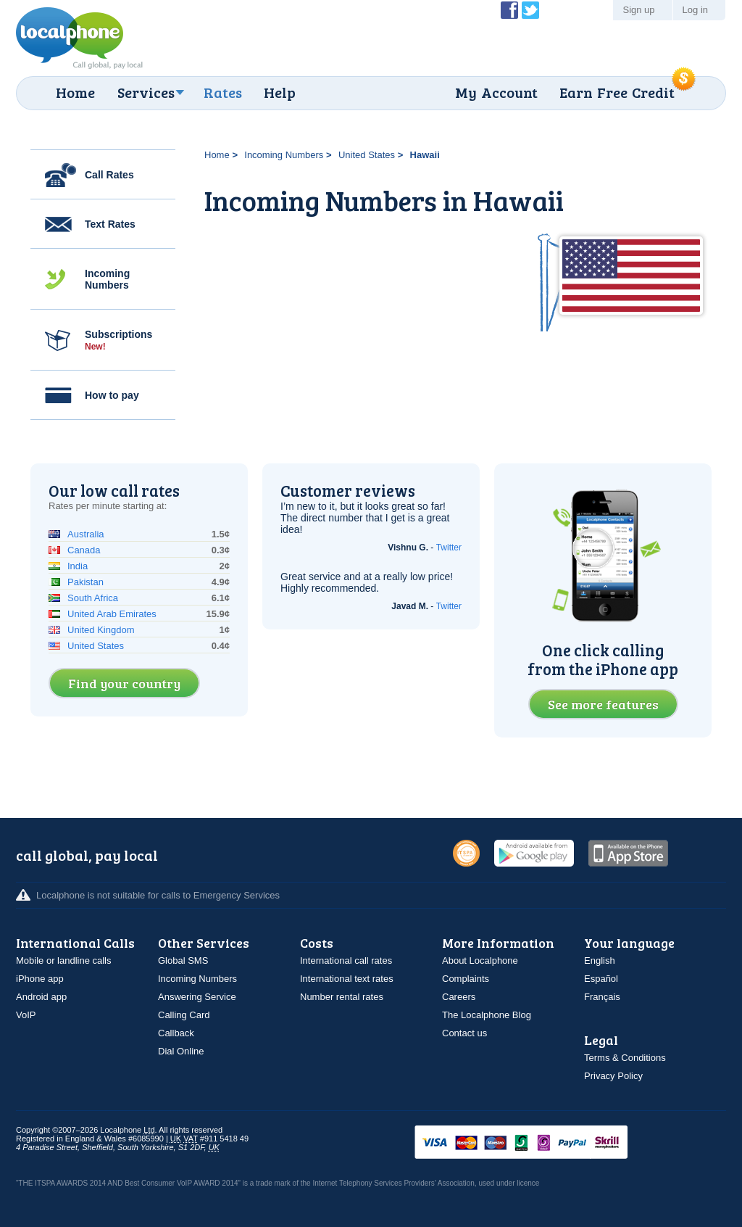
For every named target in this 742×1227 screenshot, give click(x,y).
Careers (458, 996)
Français (602, 996)
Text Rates (110, 224)
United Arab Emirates (112, 613)
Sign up (638, 9)
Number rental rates (341, 996)
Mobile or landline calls (64, 960)
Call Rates (109, 175)
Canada (84, 550)
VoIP (26, 1014)
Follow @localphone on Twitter (530, 10)
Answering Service (197, 996)
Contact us (464, 1033)
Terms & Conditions (625, 1057)
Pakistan (85, 582)
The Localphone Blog (486, 1014)
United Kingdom (101, 629)
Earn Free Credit (617, 92)
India (77, 566)
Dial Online (181, 1051)
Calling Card (184, 1014)
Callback (176, 1033)
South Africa (92, 597)
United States (366, 154)
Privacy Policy (613, 1075)
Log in (695, 9)
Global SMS (183, 960)
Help (280, 92)
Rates (223, 92)
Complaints (465, 978)
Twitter (449, 547)
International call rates (346, 960)
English (599, 960)
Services (146, 92)
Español (601, 978)
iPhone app (40, 978)
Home (75, 92)
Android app (41, 996)
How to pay (112, 395)
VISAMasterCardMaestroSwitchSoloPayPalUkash (541, 1143)
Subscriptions (118, 340)
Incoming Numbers (107, 279)
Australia (85, 534)
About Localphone (480, 960)
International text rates (346, 978)
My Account (496, 92)
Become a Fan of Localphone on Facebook (509, 10)
